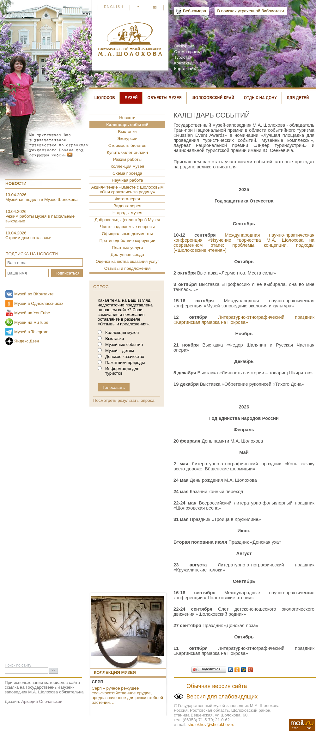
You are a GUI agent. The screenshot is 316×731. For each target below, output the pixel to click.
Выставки (127, 131)
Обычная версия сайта (216, 686)
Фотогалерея (127, 198)
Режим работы (127, 159)
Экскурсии (184, 46)
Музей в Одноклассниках (38, 303)
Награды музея (127, 212)
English (114, 7)
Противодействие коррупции (127, 240)
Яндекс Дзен (26, 341)
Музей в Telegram (31, 331)
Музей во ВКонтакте (34, 294)
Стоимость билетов (127, 145)
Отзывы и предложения (127, 268)
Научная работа (127, 180)
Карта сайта (186, 68)
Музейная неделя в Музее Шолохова (41, 199)
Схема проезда (189, 51)
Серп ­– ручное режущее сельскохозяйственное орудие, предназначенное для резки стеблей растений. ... (127, 695)
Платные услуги (127, 247)
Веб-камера (194, 11)
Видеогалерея (127, 205)
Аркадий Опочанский (41, 701)
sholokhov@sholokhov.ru (211, 724)
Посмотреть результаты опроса (124, 400)
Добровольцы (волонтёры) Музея (127, 219)
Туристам (183, 57)
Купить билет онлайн (127, 152)
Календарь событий (127, 124)
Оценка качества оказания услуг (127, 261)
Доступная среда (127, 254)
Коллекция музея (127, 166)
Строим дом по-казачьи (28, 237)
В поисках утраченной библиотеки (250, 11)
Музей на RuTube (31, 322)
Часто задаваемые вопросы (127, 226)
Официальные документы (127, 233)
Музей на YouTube (32, 313)
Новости (16, 183)
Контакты (183, 63)
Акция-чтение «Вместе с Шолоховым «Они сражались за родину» (127, 189)
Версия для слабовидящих (222, 696)
